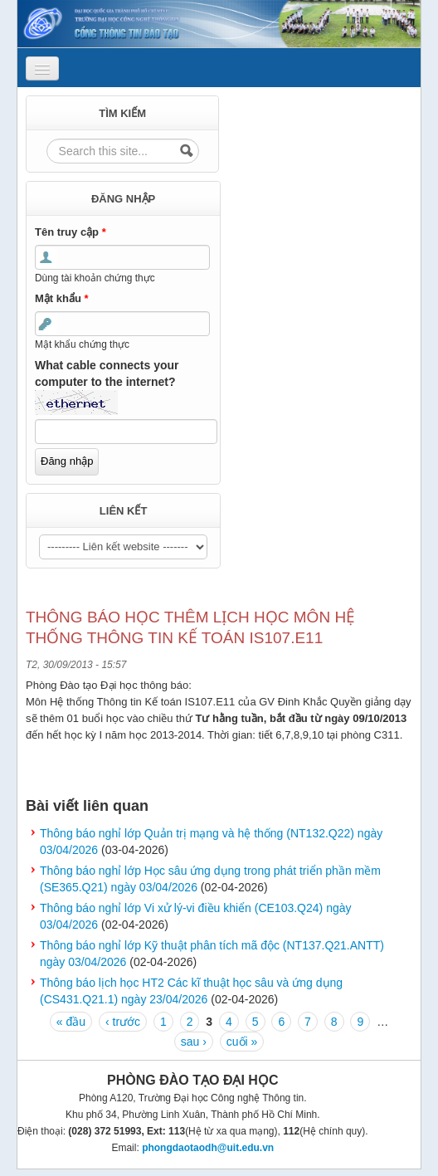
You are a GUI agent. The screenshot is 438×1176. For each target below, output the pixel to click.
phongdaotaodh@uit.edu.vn (208, 1148)
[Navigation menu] (42, 68)
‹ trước (122, 1021)
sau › (194, 1041)
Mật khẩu (62, 298)
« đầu (70, 1021)
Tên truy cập (70, 232)
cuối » (242, 1041)
